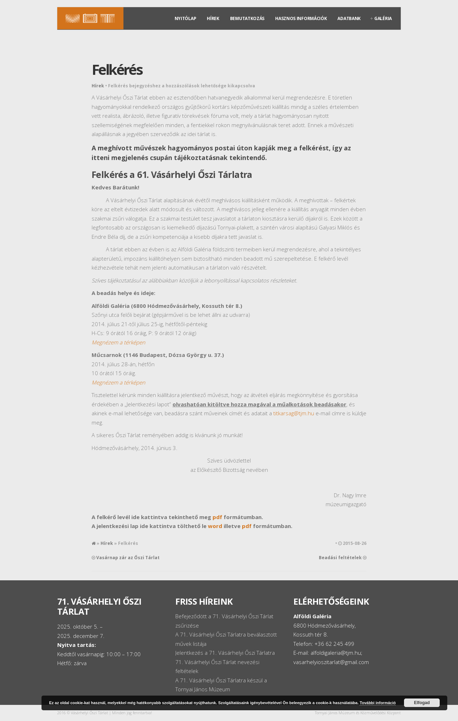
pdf (217, 517)
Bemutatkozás (247, 18)
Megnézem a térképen (118, 342)
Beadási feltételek (340, 558)
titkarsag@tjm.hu (293, 413)
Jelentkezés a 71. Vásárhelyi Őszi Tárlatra (225, 652)
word (215, 525)
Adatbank (349, 18)
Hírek (213, 18)
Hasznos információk (301, 18)
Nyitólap (185, 18)
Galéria (383, 18)
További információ (378, 703)
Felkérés (117, 69)
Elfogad (422, 702)
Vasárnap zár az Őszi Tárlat (128, 558)
